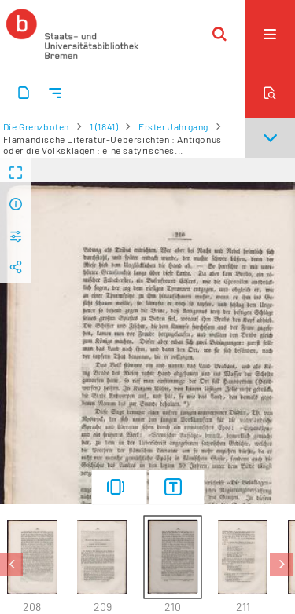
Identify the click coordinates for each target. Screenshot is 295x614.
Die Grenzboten (36, 126)
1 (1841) (104, 126)
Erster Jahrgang (173, 126)
